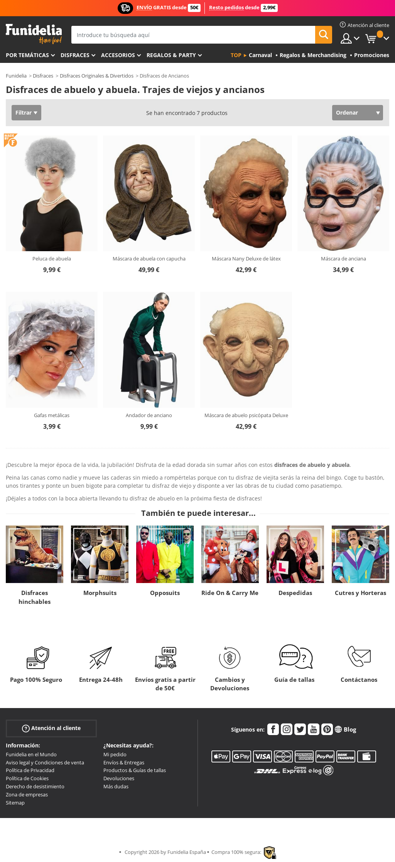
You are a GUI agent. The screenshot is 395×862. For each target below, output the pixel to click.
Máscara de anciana (343, 258)
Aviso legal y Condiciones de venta (45, 762)
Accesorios (118, 55)
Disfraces (75, 55)
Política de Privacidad (30, 770)
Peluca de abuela (51, 258)
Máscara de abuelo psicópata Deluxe (246, 415)
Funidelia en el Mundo (31, 754)
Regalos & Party (171, 55)
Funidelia (16, 75)
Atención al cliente (51, 728)
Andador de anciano (149, 415)
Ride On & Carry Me (229, 593)
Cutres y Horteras (360, 593)
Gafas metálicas (51, 415)
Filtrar (23, 112)
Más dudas (115, 786)
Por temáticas (27, 55)
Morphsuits (99, 593)
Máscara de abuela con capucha (149, 258)
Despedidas (295, 593)
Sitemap (15, 802)
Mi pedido (115, 754)
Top (236, 55)
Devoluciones (118, 778)
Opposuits (165, 593)
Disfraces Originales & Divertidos (96, 75)
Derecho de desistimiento (35, 786)
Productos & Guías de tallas (134, 770)
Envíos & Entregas (123, 762)
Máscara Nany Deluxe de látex (246, 258)
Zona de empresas (27, 794)
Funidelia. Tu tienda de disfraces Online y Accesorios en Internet (34, 34)
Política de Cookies (27, 778)
